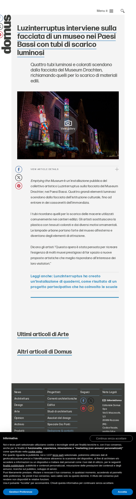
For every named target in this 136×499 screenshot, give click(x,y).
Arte (17, 411)
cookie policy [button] (35, 451)
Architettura (21, 398)
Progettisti (54, 392)
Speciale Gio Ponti (58, 424)
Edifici (51, 405)
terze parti (58, 455)
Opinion (19, 418)
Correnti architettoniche (62, 398)
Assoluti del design (59, 418)
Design (18, 405)
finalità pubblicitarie (13, 465)
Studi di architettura (59, 411)
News (17, 392)
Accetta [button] (122, 491)
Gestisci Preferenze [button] (20, 491)
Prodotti (19, 431)
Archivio (19, 424)
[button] (111, 438)
